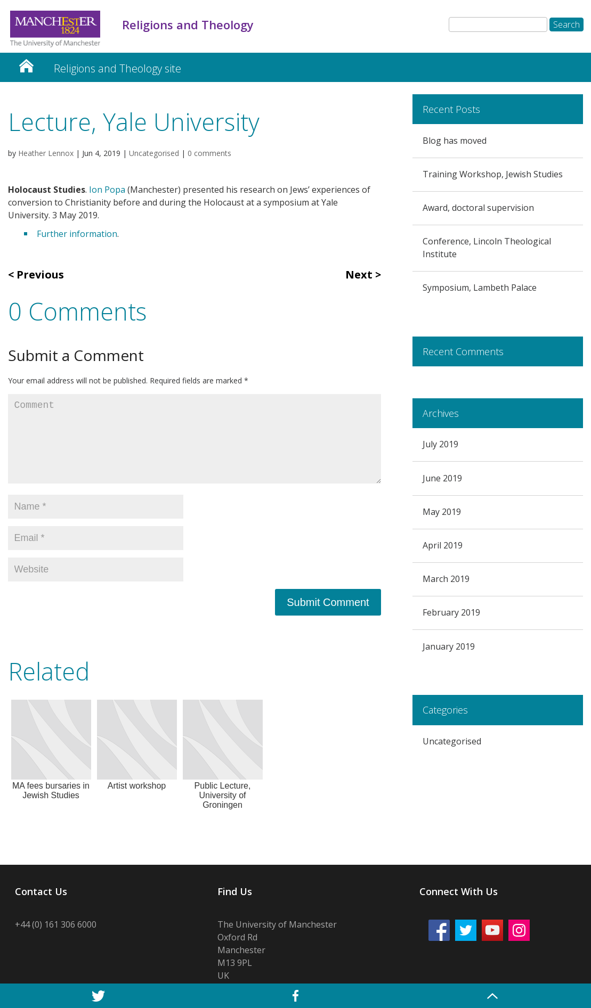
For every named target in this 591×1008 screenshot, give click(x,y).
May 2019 (442, 512)
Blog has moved (455, 140)
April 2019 (443, 545)
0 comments (209, 153)
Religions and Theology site (117, 68)
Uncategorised (154, 153)
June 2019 (442, 478)
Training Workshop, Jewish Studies (493, 174)
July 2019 (440, 444)
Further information (77, 234)
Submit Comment (328, 602)
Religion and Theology (26, 63)
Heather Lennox (46, 153)
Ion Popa (107, 189)
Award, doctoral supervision (478, 208)
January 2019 (449, 646)
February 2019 (451, 612)
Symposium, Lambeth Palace (480, 287)
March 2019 (446, 579)
